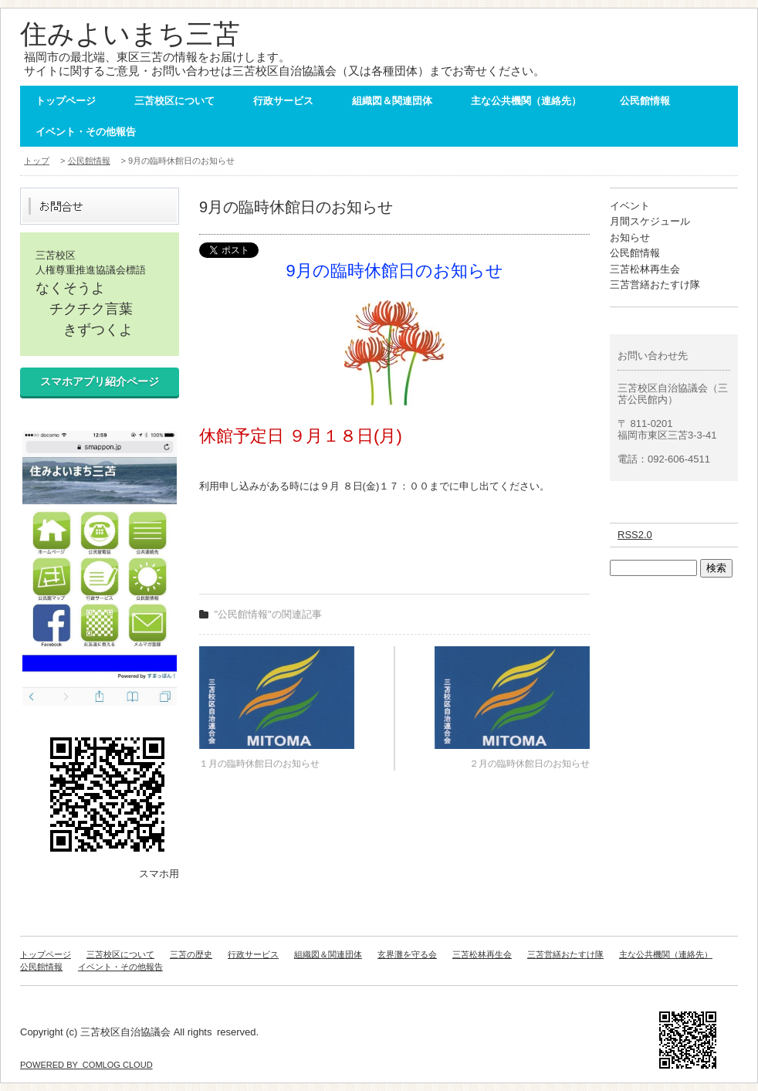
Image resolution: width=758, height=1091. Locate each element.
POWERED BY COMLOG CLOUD (86, 1064)
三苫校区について (174, 101)
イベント (630, 206)
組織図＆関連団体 (392, 101)
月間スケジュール (650, 221)
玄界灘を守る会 (407, 954)
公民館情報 (645, 101)
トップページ (66, 101)
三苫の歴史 (191, 954)
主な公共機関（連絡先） (526, 101)
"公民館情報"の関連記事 (268, 614)
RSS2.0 (635, 534)
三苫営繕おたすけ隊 (655, 284)
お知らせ (630, 237)
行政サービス (283, 101)
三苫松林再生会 (645, 269)
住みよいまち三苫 (130, 34)
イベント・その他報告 (86, 131)
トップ (36, 160)
